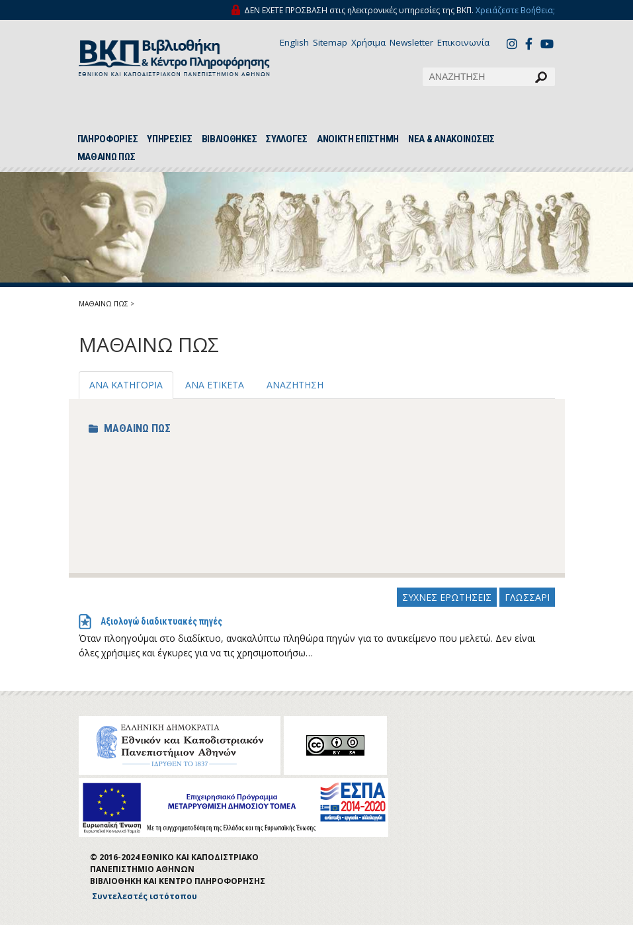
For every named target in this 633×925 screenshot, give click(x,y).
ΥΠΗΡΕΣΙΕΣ (169, 139)
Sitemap (330, 42)
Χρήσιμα (368, 42)
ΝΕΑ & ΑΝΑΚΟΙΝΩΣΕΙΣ (451, 139)
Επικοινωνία (463, 42)
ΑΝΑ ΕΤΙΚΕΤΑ (214, 384)
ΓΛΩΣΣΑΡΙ (527, 597)
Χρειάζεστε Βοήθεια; (515, 10)
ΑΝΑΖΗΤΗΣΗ (295, 384)
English (294, 42)
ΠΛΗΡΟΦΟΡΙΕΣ (107, 139)
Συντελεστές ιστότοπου (144, 896)
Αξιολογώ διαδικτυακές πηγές (161, 621)
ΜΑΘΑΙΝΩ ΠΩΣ (106, 157)
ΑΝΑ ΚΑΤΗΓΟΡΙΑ (126, 384)
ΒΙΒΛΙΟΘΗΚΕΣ (229, 139)
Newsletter (411, 42)
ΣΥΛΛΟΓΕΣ (287, 139)
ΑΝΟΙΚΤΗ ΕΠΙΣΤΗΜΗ (358, 139)
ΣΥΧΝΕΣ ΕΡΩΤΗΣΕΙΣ (446, 597)
